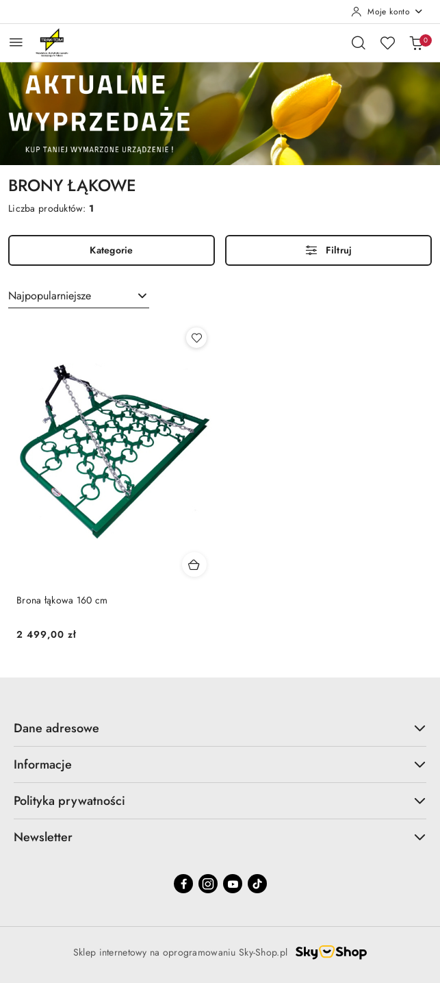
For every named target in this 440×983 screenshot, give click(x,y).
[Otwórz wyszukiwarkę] (358, 42)
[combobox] (78, 296)
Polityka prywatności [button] (220, 801)
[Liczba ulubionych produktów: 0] (387, 42)
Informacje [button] (220, 764)
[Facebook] (183, 883)
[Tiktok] (257, 883)
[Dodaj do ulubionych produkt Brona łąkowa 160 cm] (196, 337)
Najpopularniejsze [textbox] (49, 295)
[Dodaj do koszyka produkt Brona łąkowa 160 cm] (194, 564)
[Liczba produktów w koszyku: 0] (416, 42)
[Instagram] (208, 883)
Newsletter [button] (220, 837)
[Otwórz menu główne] (16, 42)
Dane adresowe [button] (220, 728)
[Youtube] (232, 883)
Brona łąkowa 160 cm (61, 600)
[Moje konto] (387, 11)
